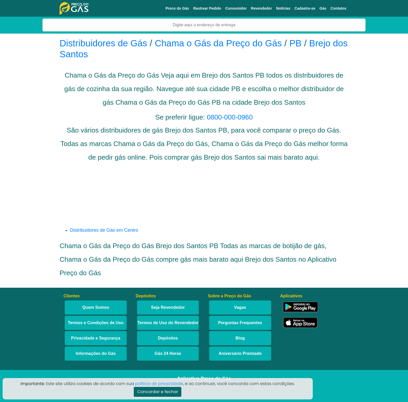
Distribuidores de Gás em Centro (104, 230)
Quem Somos (95, 307)
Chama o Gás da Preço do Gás (218, 43)
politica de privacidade (159, 384)
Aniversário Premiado (240, 353)
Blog (240, 338)
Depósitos (168, 338)
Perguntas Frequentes (240, 323)
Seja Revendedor (168, 307)
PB (295, 43)
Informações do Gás (96, 353)
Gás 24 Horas (168, 353)
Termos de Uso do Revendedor (168, 323)
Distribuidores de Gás (105, 43)
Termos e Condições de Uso (96, 323)
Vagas (240, 307)
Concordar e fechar (157, 392)
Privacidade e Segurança (95, 338)
